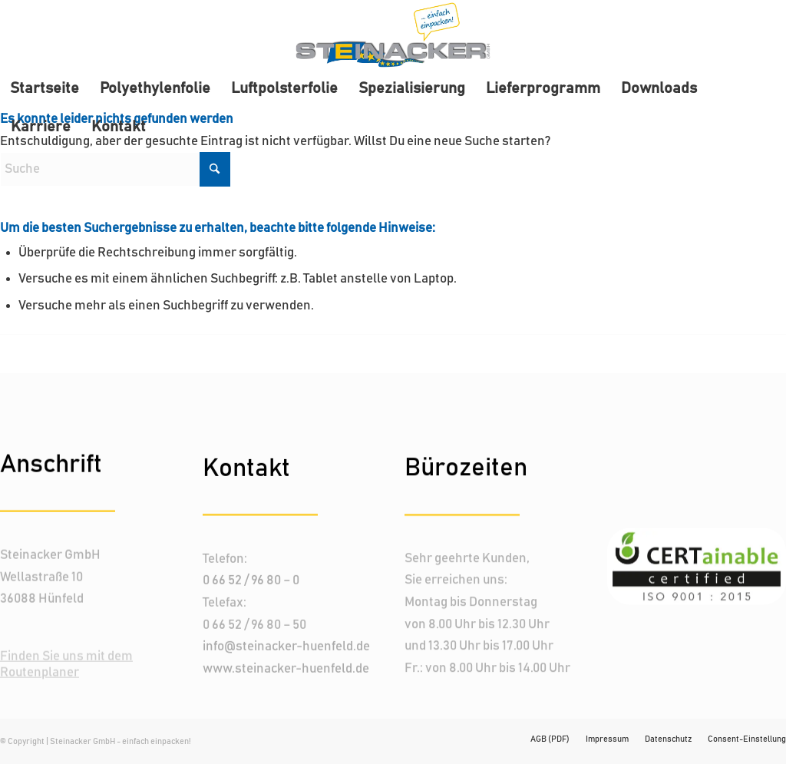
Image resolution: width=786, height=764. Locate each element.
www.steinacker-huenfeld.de (286, 668)
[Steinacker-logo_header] (393, 34)
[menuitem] (44, 88)
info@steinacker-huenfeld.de (286, 646)
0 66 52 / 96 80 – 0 (251, 580)
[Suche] (115, 169)
